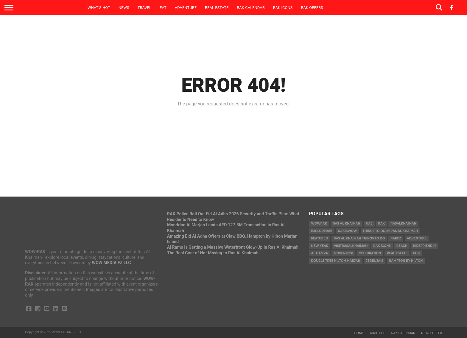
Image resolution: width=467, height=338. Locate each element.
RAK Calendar (250, 7)
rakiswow (347, 231)
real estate (397, 253)
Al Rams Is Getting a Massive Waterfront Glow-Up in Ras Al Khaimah (233, 247)
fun (416, 253)
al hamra (319, 253)
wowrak (319, 223)
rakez (395, 238)
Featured (319, 238)
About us (377, 333)
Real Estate (216, 7)
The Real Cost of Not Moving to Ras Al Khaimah (213, 253)
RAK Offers (312, 7)
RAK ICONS (283, 7)
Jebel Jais (374, 261)
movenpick (343, 253)
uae (369, 223)
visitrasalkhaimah (351, 246)
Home (359, 333)
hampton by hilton (406, 261)
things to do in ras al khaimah (390, 231)
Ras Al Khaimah (346, 223)
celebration (370, 253)
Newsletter (431, 333)
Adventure (186, 7)
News (124, 7)
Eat (163, 7)
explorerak (322, 231)
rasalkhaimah (403, 223)
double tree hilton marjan (335, 261)
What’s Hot (99, 7)
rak (381, 223)
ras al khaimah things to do (359, 238)
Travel (144, 7)
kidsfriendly (424, 246)
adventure (416, 238)
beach (401, 246)
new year (320, 246)
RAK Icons (381, 246)
